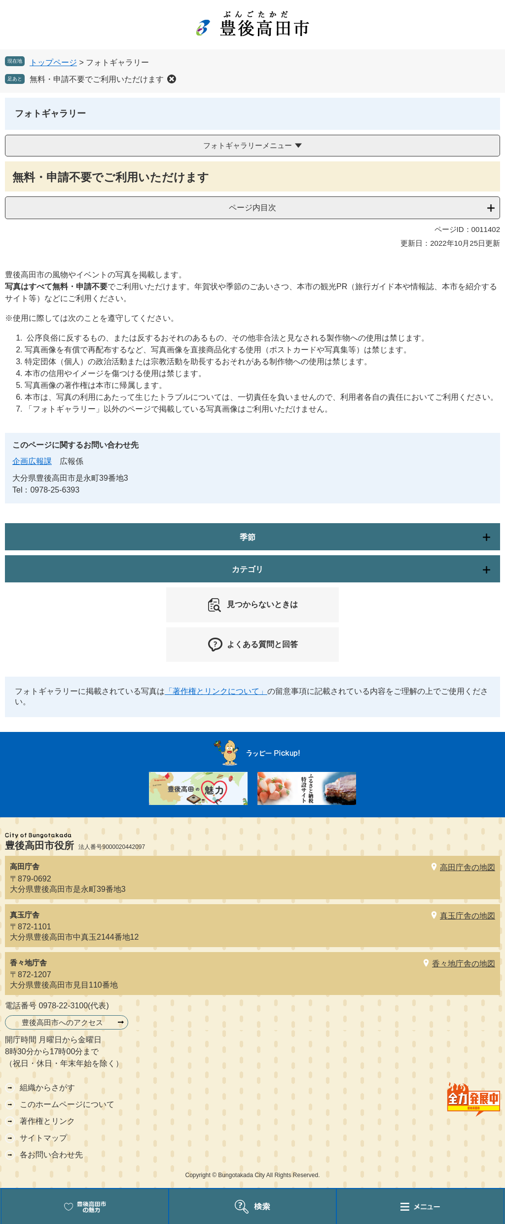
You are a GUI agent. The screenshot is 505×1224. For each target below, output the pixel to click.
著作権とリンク (47, 1121)
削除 (171, 79)
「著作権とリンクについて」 (216, 691)
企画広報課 (32, 461)
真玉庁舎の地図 (467, 916)
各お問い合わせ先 (51, 1154)
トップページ (53, 62)
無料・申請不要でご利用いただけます (97, 79)
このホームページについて (67, 1104)
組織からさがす (47, 1087)
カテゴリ (247, 569)
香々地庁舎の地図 (463, 963)
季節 (247, 537)
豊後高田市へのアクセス (62, 1022)
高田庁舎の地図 (467, 867)
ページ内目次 (252, 207)
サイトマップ (43, 1138)
